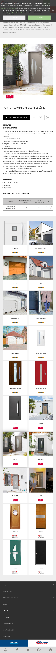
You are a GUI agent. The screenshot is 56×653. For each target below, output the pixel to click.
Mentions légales (7, 591)
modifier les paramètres (8, 8)
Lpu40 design (15, 318)
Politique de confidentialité (10, 598)
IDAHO (41, 532)
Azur (15, 423)
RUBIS (15, 568)
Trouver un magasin (18, 117)
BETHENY (15, 532)
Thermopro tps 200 (40, 388)
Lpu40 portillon (41, 318)
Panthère (15, 496)
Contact (5, 604)
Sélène (15, 459)
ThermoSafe (15, 248)
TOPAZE (41, 568)
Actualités (5, 610)
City (41, 496)
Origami (41, 423)
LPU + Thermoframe (41, 248)
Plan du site (6, 617)
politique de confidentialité (14, 13)
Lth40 (15, 283)
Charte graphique (8, 623)
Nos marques (6, 636)
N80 (41, 283)
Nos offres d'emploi (8, 630)
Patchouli (41, 459)
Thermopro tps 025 (40, 353)
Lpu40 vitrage (15, 353)
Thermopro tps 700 (15, 388)
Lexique (5, 585)
